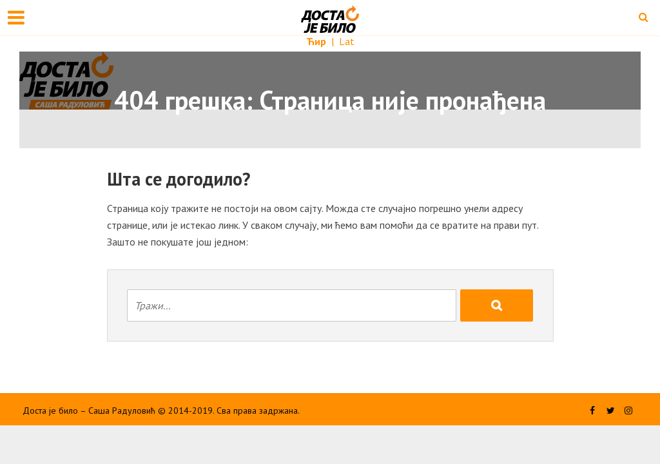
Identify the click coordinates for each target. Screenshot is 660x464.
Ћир (317, 41)
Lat (346, 41)
